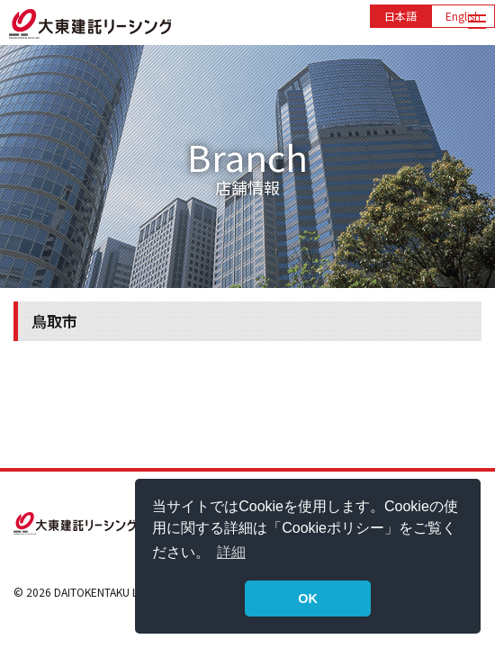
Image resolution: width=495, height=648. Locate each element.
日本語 (400, 15)
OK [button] (308, 598)
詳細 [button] (231, 552)
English (463, 15)
